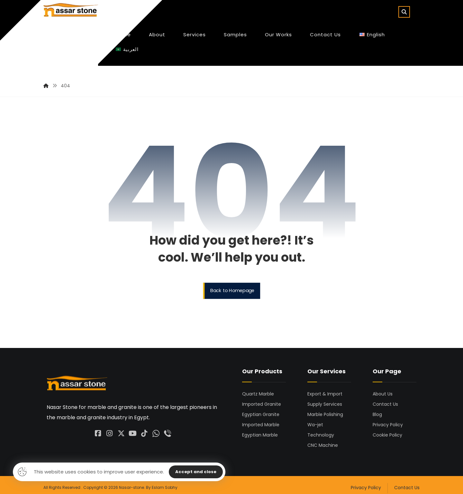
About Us (383, 389)
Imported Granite (261, 399)
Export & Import (324, 389)
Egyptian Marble (260, 430)
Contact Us (385, 399)
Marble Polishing (325, 409)
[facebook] (98, 425)
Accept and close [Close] (195, 472)
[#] (109, 425)
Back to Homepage (232, 285)
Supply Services (324, 399)
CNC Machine (322, 440)
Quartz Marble (258, 389)
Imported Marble (260, 419)
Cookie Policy (387, 430)
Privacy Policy (388, 419)
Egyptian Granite (260, 409)
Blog (377, 409)
